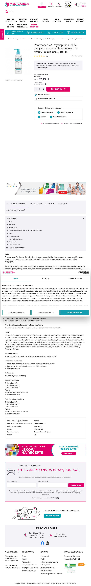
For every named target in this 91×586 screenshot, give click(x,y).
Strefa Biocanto (34, 26)
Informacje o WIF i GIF (72, 559)
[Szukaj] (6, 11)
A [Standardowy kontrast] (66, 5)
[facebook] (42, 543)
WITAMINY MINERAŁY (34, 20)
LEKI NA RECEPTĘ (10, 26)
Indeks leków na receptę (49, 562)
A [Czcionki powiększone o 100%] (70, 3)
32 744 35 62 (60, 534)
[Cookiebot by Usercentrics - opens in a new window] (80, 272)
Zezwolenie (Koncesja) (72, 556)
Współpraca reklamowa (30, 568)
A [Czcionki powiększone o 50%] (68, 3)
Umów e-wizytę (52, 515)
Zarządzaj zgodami (45, 312)
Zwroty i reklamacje (29, 571)
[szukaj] (45, 11)
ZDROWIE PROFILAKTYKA (11, 20)
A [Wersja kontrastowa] (69, 5)
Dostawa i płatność (47, 568)
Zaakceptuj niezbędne (16, 312)
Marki (42, 559)
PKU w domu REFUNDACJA (22, 26)
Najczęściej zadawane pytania (51, 574)
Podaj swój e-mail (43, 481)
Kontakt (24, 559)
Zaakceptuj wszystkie (74, 312)
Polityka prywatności (29, 565)
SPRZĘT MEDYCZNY (80, 20)
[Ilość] (39, 89)
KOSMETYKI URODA (22, 20)
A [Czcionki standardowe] (65, 3)
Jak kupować (45, 565)
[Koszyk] (77, 5)
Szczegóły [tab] (45, 278)
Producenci (45, 556)
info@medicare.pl (60, 536)
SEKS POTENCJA (57, 20)
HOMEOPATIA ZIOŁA (69, 20)
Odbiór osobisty (46, 571)
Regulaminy (26, 562)
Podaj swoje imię (12, 481)
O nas (24, 556)
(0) (47, 56)
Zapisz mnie (76, 485)
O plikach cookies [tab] (75, 278)
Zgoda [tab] (15, 278)
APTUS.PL (73, 583)
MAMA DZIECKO (45, 20)
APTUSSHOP (46, 583)
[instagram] (47, 543)
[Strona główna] (6, 39)
